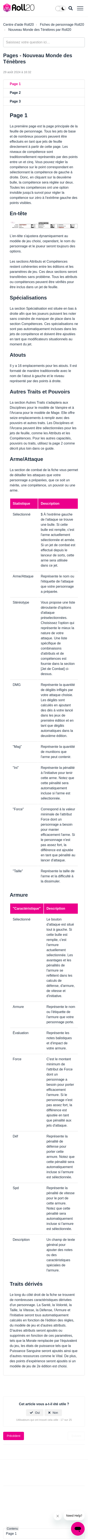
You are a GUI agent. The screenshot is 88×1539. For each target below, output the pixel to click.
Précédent (13, 1436)
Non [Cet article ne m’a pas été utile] (55, 1412)
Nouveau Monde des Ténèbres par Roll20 (39, 29)
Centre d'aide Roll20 (18, 24)
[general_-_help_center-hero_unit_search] (44, 42)
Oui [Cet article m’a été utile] (37, 1412)
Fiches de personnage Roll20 (62, 24)
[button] (80, 8)
